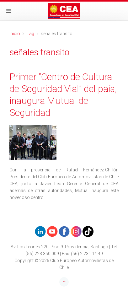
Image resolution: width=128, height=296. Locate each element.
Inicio (14, 33)
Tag (30, 33)
